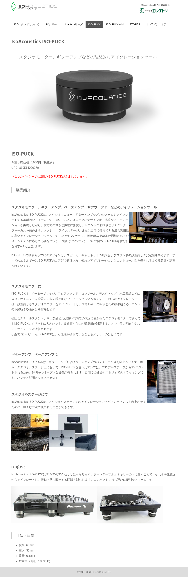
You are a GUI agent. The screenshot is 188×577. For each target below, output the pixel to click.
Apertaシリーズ (74, 24)
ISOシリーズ (52, 24)
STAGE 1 (134, 24)
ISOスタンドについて (26, 24)
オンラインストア (156, 24)
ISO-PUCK (94, 24)
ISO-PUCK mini (115, 24)
